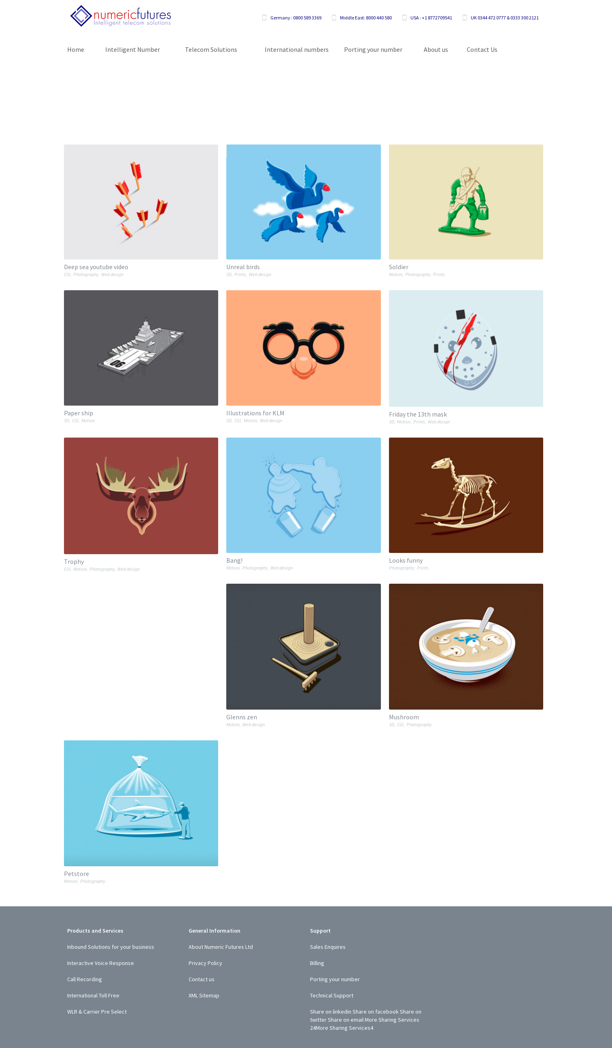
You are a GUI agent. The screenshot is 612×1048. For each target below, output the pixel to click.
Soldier (398, 267)
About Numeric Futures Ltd (221, 946)
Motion (395, 274)
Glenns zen (241, 717)
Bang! (234, 560)
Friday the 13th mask (418, 414)
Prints (240, 274)
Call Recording (84, 979)
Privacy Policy (205, 963)
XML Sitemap (204, 995)
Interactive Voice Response (100, 963)
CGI (67, 274)
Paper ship (78, 413)
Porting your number (335, 979)
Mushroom (404, 717)
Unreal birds (243, 267)
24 (313, 1027)
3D (229, 274)
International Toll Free (93, 995)
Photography (85, 274)
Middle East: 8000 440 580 (366, 18)
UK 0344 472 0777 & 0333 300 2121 (505, 18)
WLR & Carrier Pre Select (97, 1011)
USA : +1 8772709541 (431, 18)
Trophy (74, 561)
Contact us (202, 979)
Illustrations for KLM (255, 413)
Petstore (76, 873)
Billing (317, 963)
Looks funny (406, 560)
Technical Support (331, 995)
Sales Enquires (328, 946)
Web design (112, 274)
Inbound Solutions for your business (110, 946)
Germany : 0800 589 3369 (295, 18)
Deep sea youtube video (96, 267)
